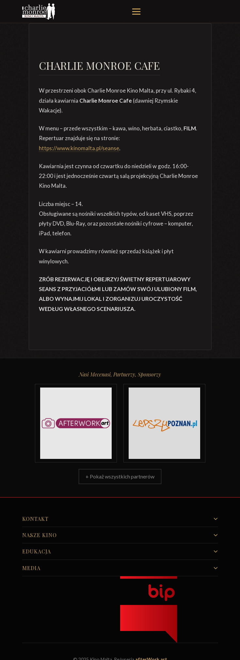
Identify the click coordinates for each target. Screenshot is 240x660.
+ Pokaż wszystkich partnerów (120, 476)
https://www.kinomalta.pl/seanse (79, 148)
